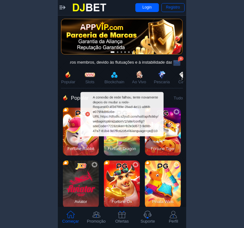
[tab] (71, 217)
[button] (62, 7)
